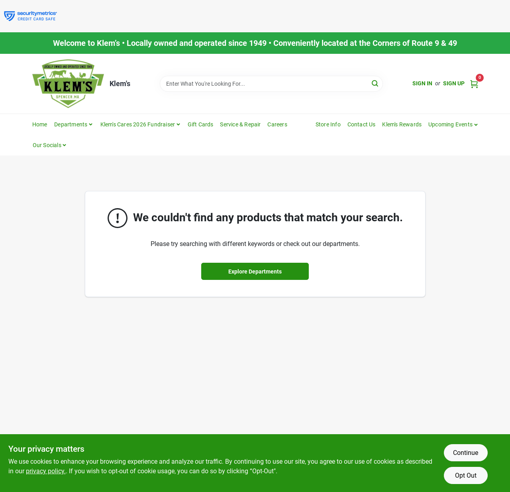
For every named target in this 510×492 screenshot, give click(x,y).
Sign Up (454, 83)
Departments (70, 124)
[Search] (375, 83)
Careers (277, 124)
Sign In (422, 83)
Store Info (328, 124)
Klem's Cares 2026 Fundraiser (137, 124)
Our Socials (47, 145)
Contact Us (361, 124)
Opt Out (466, 475)
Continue (465, 453)
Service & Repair (240, 124)
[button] (453, 124)
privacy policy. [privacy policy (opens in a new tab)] (46, 471)
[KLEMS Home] (68, 83)
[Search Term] (271, 84)
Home (39, 124)
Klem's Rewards (402, 124)
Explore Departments (255, 271)
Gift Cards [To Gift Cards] (201, 124)
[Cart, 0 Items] (474, 83)
